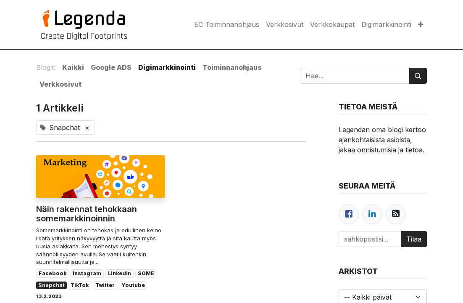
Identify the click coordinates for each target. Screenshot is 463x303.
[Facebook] (349, 214)
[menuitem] (227, 24)
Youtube (133, 285)
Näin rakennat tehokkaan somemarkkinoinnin (86, 214)
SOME (146, 273)
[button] (421, 24)
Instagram (87, 273)
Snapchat (51, 285)
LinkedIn (119, 273)
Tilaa (413, 239)
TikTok (80, 285)
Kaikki (73, 67)
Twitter (105, 285)
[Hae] (418, 76)
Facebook (52, 273)
